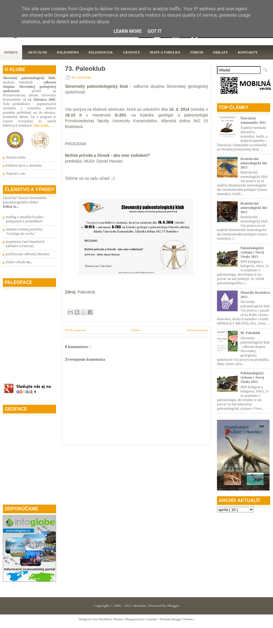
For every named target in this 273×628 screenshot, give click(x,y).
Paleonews (68, 52)
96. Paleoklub (250, 333)
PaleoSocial (101, 52)
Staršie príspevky (197, 330)
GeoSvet (131, 52)
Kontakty (248, 52)
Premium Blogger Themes (176, 619)
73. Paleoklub (85, 69)
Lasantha (151, 619)
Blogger (173, 606)
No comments (81, 77)
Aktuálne (37, 52)
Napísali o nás (15, 173)
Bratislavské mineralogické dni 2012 (254, 207)
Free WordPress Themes (108, 619)
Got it (154, 31)
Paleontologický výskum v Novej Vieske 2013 (252, 252)
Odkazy (220, 52)
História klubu (16, 157)
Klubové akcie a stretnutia (24, 165)
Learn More (128, 31)
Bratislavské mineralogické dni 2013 (254, 163)
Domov (11, 52)
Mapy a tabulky (165, 52)
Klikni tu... (11, 207)
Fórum (196, 52)
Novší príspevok (75, 330)
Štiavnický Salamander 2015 (253, 120)
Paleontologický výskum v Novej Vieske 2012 (252, 377)
